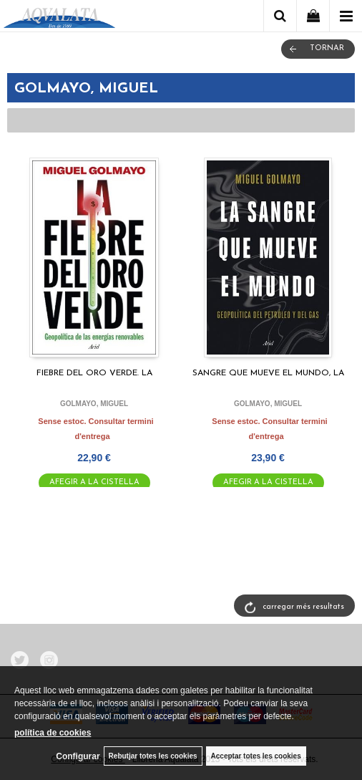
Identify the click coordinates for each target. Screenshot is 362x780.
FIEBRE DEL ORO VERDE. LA (94, 373)
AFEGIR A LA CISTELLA (94, 482)
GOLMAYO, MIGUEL (94, 404)
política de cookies (52, 733)
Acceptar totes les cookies (256, 756)
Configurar (77, 756)
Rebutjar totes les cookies (153, 756)
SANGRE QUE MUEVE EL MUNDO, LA (268, 373)
